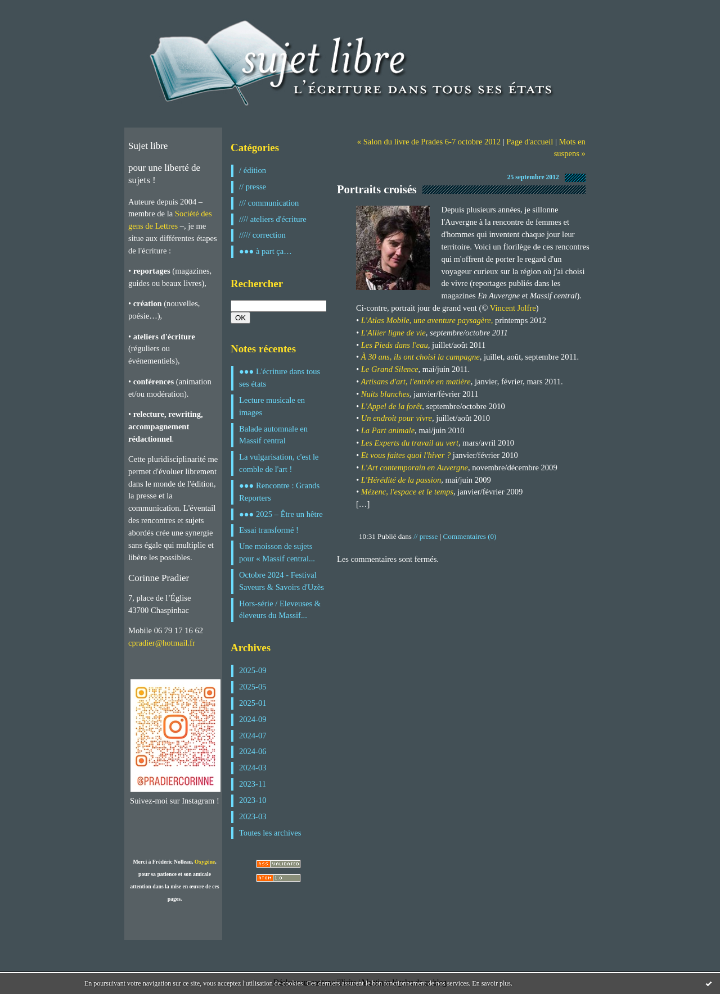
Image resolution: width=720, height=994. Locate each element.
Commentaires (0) (470, 536)
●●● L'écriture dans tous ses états (279, 377)
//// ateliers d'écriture (273, 219)
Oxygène (205, 862)
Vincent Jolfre (513, 307)
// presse (252, 186)
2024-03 (253, 767)
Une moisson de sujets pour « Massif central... (277, 552)
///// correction (262, 234)
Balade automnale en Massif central (273, 435)
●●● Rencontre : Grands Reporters (279, 491)
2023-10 (253, 800)
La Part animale (388, 430)
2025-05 (253, 686)
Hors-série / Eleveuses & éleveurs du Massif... (280, 609)
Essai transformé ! (269, 529)
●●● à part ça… (265, 251)
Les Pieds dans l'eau (394, 345)
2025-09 (253, 670)
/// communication (269, 202)
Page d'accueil (529, 141)
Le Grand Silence (389, 369)
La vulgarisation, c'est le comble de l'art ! (279, 463)
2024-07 (253, 735)
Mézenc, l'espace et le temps (407, 491)
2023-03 (253, 816)
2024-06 (253, 751)
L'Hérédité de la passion (401, 479)
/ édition (252, 170)
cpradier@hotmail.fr (161, 642)
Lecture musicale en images (272, 406)
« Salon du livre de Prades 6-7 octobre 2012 (429, 141)
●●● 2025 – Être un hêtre (281, 514)
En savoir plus (491, 983)
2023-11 (252, 783)
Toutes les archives (270, 832)
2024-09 (253, 719)
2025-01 (253, 702)
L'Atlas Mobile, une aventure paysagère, (427, 320)
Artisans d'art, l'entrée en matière (415, 381)
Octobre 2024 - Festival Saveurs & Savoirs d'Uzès (281, 581)
